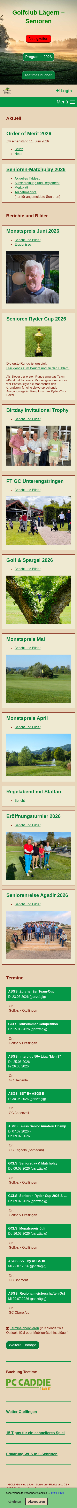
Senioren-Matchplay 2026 (36, 169)
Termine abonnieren (24, 1328)
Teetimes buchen (38, 75)
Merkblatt (21, 187)
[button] (38, 1001)
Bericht (20, 800)
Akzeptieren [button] (36, 1501)
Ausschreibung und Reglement (37, 183)
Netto (18, 154)
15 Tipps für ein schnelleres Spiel (35, 1433)
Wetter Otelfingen (21, 1412)
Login (63, 90)
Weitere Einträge (22, 1345)
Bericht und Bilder (27, 240)
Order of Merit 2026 (28, 133)
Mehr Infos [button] (57, 1492)
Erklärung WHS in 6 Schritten (31, 1454)
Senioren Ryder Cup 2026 (36, 319)
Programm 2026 (38, 57)
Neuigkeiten (38, 39)
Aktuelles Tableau (27, 178)
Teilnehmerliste (26, 192)
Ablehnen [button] (14, 1501)
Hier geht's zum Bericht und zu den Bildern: (37, 368)
